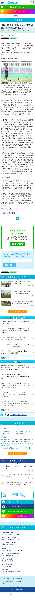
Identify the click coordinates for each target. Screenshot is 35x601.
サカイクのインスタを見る (17, 12)
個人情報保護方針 (8, 581)
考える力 (16, 16)
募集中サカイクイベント (18, 277)
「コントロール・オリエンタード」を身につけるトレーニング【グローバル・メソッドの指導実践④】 (15, 330)
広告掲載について (21, 581)
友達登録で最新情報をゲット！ (17, 7)
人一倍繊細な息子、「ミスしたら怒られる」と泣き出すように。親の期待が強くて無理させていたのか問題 (15, 394)
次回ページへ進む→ (9, 213)
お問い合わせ (7, 579)
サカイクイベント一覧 (17, 311)
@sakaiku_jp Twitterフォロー (17, 502)
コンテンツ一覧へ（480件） (18, 415)
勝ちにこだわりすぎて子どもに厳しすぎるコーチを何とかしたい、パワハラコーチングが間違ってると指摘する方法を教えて (15, 385)
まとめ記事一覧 (17, 453)
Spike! (17, 549)
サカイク (3, 16)
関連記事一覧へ (6, 358)
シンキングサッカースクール (17, 555)
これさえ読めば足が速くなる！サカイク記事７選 (15, 448)
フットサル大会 (17, 560)
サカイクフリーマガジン (17, 544)
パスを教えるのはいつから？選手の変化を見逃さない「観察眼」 (15, 322)
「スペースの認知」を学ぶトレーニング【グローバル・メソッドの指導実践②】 (15, 345)
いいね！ (17, 506)
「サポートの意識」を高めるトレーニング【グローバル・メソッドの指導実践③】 (15, 338)
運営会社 (5, 584)
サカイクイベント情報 (17, 538)
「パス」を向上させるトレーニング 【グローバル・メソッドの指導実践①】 (15, 352)
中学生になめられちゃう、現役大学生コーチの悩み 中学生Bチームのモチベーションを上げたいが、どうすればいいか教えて (15, 367)
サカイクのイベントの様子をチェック (17, 516)
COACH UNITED (17, 533)
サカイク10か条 (8, 35)
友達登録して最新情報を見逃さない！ (17, 511)
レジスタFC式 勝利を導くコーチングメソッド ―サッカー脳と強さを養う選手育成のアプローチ (15, 376)
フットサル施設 (17, 565)
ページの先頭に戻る (17, 590)
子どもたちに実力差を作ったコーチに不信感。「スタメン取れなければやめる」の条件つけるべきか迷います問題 (15, 403)
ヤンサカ (17, 571)
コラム (10, 16)
